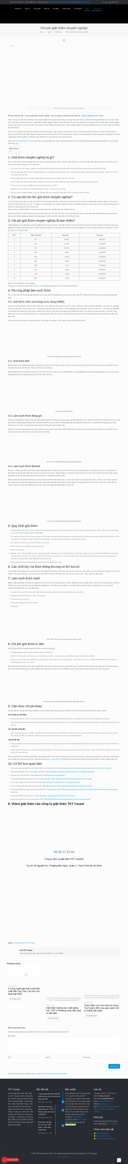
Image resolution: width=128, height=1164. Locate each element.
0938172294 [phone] (55, 2)
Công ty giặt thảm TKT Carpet (92, 116)
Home (42, 32)
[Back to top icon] (119, 1160)
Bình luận (12, 1036)
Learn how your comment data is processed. (51, 1073)
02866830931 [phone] (67, 2)
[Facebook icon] (103, 2)
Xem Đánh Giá (112, 1124)
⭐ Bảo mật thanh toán (102, 1136)
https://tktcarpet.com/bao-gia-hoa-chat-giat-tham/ (48, 775)
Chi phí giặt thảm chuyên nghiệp (77, 32)
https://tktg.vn (77, 1117)
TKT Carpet (82, 1119)
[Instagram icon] (114, 2)
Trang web (86, 1057)
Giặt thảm (58, 32)
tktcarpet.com (105, 1104)
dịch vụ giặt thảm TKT (23, 141)
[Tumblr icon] (117, 2)
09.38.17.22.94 (38, 286)
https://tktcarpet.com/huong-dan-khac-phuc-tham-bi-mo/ (55, 796)
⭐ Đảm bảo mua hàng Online (104, 1138)
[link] (64, 934)
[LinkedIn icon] (110, 2)
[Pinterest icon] (112, 2)
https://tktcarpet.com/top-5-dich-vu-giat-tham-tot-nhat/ (61, 782)
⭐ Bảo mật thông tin (101, 1133)
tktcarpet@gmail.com (106, 1101)
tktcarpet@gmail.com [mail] (82, 2)
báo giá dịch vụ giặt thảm (34, 533)
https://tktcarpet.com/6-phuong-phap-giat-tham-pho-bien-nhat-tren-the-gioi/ (85, 768)
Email (47, 1057)
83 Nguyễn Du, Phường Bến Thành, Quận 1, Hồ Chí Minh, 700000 (106, 1109)
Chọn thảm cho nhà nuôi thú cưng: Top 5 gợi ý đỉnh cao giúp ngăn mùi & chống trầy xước (101, 1008)
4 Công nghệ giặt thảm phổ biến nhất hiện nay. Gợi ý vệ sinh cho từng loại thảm (24, 991)
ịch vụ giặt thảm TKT (55, 759)
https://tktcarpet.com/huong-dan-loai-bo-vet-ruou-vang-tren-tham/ (67, 799)
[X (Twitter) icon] (105, 2)
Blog (49, 32)
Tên (10, 1057)
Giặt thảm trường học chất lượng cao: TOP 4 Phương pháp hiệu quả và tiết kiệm (63, 1010)
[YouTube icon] (107, 2)
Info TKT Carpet (26, 950)
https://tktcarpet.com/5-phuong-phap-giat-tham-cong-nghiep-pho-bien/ (69, 772)
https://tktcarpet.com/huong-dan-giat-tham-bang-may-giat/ (71, 779)
